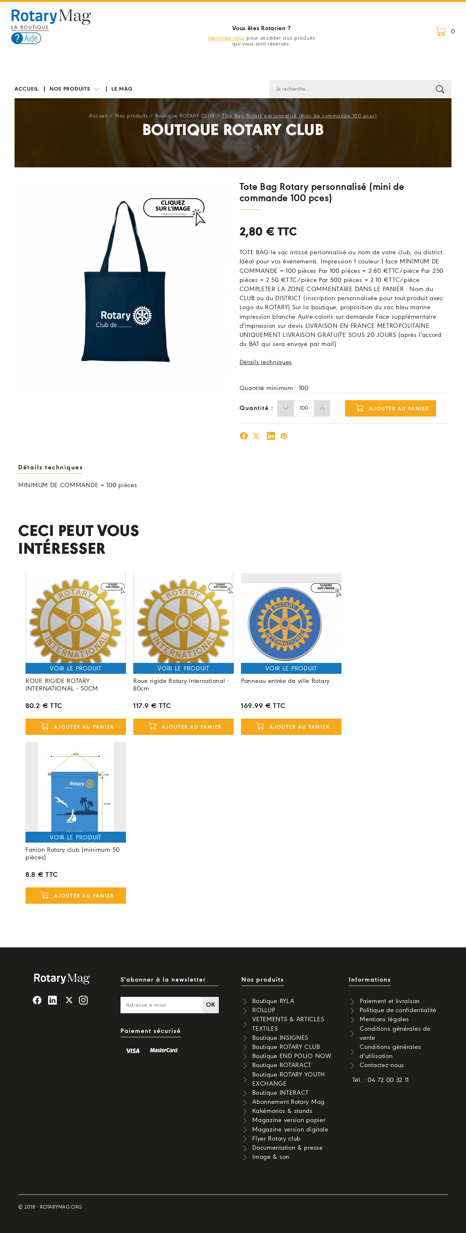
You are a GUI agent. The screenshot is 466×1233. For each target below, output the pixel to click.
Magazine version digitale (290, 1129)
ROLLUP (263, 1010)
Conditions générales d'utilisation (390, 1052)
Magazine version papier (288, 1120)
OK (211, 1005)
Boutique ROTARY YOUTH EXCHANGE (288, 1079)
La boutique (30, 28)
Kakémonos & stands (282, 1111)
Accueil (27, 89)
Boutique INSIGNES (280, 1038)
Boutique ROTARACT (281, 1065)
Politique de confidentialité (398, 1010)
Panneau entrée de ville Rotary (285, 681)
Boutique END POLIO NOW (291, 1056)
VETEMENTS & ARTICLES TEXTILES (288, 1024)
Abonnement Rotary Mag (288, 1102)
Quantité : (257, 408)
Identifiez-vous (226, 38)
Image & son (270, 1157)
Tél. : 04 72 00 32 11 (380, 1080)
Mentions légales (384, 1019)
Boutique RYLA (273, 1001)
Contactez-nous (382, 1065)
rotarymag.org (61, 1207)
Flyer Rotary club (276, 1138)
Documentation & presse (287, 1148)
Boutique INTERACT (280, 1093)
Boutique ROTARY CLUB (185, 116)
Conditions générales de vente (395, 1034)
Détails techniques (266, 362)
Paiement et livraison (390, 1001)
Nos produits (75, 89)
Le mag (122, 89)
